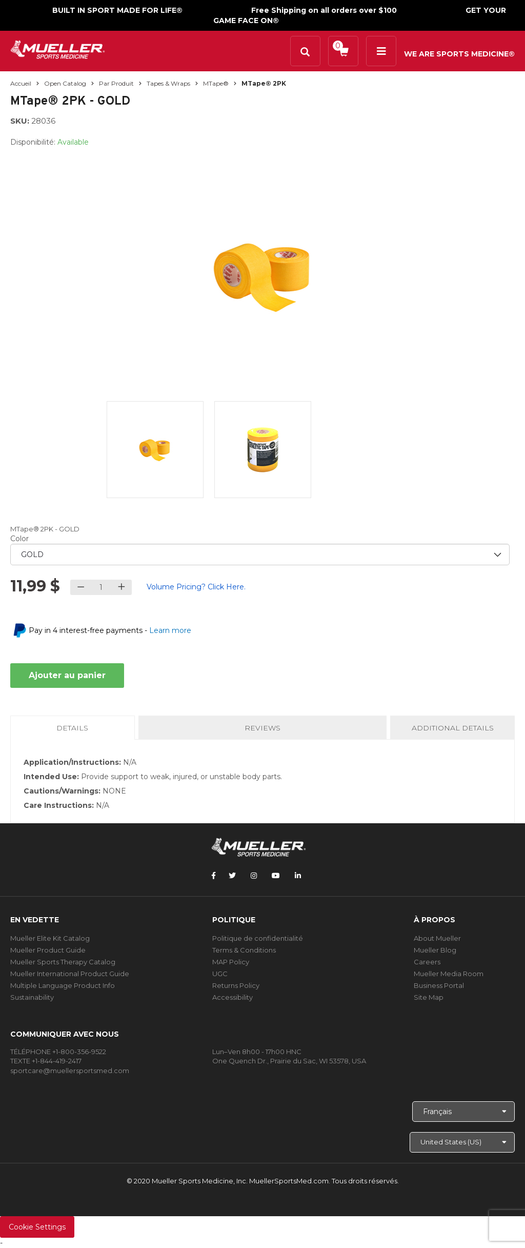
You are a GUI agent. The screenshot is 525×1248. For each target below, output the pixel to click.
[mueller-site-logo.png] (58, 48)
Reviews (262, 727)
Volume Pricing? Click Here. (196, 586)
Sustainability (32, 997)
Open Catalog (65, 83)
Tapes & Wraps (168, 83)
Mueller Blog (435, 950)
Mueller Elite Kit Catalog (50, 938)
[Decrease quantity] (80, 587)
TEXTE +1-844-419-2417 (46, 1061)
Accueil (20, 83)
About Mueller (437, 938)
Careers (427, 962)
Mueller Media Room (448, 973)
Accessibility (232, 997)
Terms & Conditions (244, 950)
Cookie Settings (37, 1227)
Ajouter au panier (67, 675)
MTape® (216, 83)
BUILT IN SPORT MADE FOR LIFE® (117, 10)
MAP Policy (230, 962)
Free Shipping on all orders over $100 (324, 10)
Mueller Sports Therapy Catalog (62, 962)
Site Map (428, 997)
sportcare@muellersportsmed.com (69, 1070)
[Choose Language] (463, 1111)
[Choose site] (462, 1142)
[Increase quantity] (121, 587)
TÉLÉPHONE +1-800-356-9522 (58, 1051)
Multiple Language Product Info (62, 985)
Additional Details (453, 727)
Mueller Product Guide (48, 950)
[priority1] (260, 554)
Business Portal (439, 985)
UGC (220, 973)
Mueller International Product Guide (69, 973)
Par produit (116, 83)
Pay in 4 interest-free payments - (110, 630)
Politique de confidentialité (257, 938)
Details (74, 731)
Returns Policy (235, 985)
